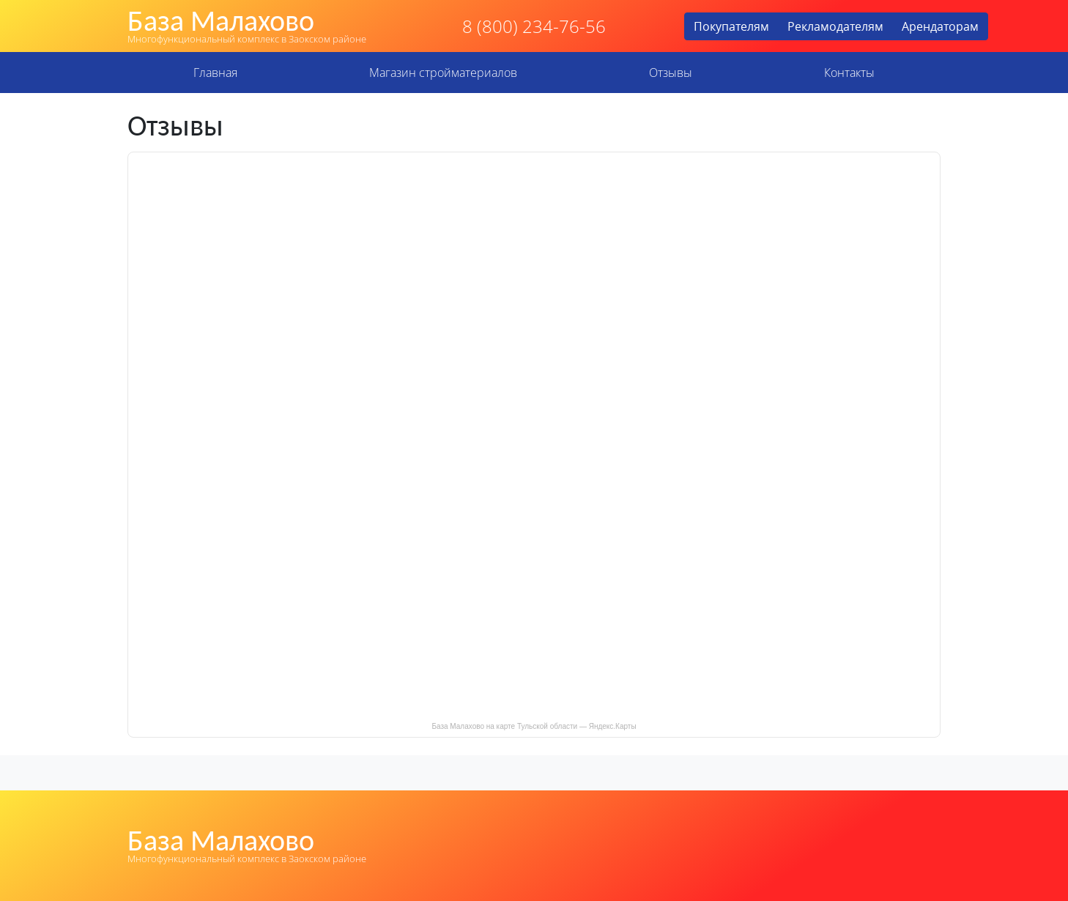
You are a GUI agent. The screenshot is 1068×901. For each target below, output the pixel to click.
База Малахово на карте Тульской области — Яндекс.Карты (533, 726)
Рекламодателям (835, 26)
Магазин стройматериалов (443, 72)
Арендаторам (940, 26)
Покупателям (731, 26)
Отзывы (670, 72)
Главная (215, 72)
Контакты (849, 72)
